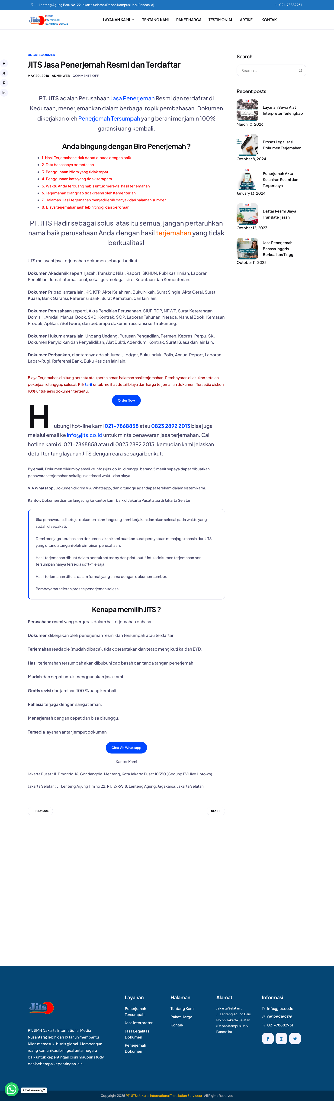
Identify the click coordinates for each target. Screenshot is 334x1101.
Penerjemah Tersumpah (109, 118)
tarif (88, 384)
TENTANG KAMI (155, 19)
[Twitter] (295, 1038)
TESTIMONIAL (221, 19)
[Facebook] (268, 1038)
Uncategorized (41, 55)
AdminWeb (61, 76)
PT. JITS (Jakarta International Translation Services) (164, 1096)
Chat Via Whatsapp (126, 748)
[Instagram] (281, 1038)
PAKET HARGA (189, 19)
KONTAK (269, 19)
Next (214, 811)
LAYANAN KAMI (118, 19)
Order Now (126, 400)
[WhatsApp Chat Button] (12, 1089)
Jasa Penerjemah (133, 98)
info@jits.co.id (84, 435)
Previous (42, 811)
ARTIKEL (247, 19)
